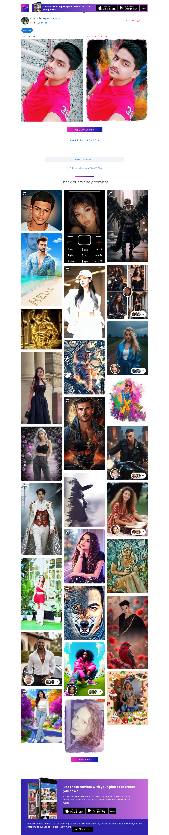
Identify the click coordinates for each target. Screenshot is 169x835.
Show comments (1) (84, 159)
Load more (84, 759)
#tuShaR (27, 30)
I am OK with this (82, 829)
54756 (42, 22)
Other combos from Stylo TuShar (84, 168)
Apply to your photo (85, 129)
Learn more (65, 826)
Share (132, 20)
